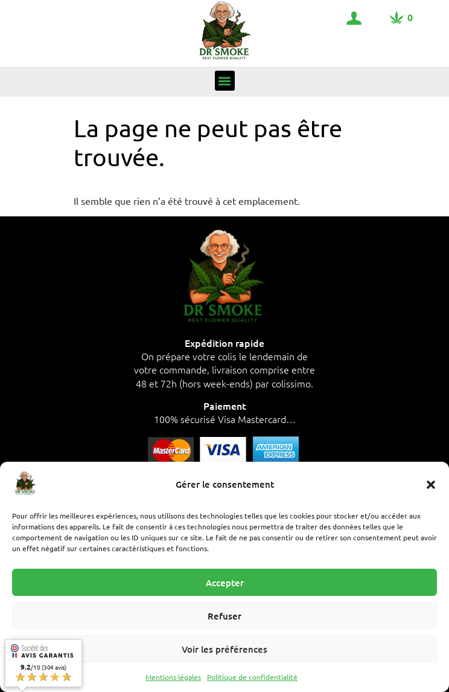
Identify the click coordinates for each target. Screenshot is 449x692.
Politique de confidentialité (252, 677)
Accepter (225, 583)
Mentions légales (173, 677)
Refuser (224, 616)
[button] (431, 485)
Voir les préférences (224, 649)
